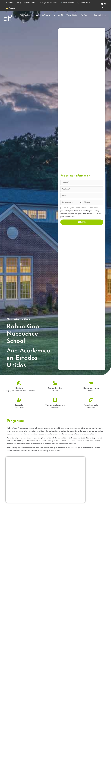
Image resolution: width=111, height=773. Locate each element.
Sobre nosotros (30, 3)
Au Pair (84, 15)
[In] (102, 7)
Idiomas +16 (58, 15)
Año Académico (26, 15)
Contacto (10, 3)
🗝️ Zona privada (67, 3)
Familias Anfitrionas (98, 15)
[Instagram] (105, 4)
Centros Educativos (27, 23)
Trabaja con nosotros (48, 3)
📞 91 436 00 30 (83, 3)
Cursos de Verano (43, 15)
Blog (19, 3)
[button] (16, 8)
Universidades (71, 15)
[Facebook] (102, 4)
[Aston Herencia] (8, 19)
